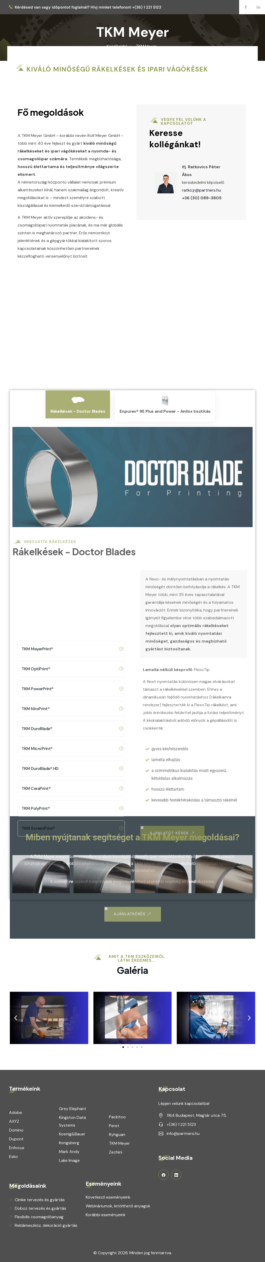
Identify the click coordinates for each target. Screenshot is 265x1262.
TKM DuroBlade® (72, 1100)
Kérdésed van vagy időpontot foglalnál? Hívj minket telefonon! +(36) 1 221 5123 (88, 7)
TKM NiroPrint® (72, 1080)
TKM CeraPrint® (72, 1160)
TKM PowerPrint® (72, 1060)
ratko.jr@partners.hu (214, 190)
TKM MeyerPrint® (72, 1020)
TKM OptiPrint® (72, 1040)
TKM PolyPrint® (72, 1180)
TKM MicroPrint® (72, 1120)
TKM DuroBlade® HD (72, 1140)
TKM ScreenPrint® (72, 1200)
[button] (123, 1047)
